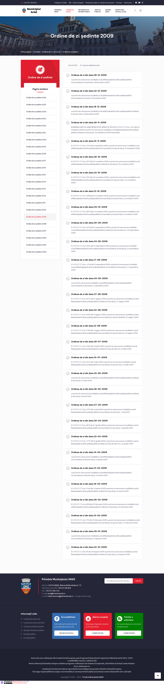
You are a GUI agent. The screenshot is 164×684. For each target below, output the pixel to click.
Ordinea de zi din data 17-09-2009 (89, 259)
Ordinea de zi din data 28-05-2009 (89, 389)
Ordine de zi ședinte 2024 (36, 112)
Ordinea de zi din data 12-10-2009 (88, 191)
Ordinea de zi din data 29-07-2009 (89, 341)
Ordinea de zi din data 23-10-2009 (89, 172)
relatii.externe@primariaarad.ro (60, 596)
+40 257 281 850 (30, 3)
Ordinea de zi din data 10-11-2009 (88, 141)
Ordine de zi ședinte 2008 (36, 224)
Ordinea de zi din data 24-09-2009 (89, 241)
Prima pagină (26, 52)
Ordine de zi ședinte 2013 (36, 189)
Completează (97, 633)
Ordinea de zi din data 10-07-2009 (89, 357)
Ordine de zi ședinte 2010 (36, 210)
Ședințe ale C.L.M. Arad (51, 52)
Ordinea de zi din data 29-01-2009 (89, 531)
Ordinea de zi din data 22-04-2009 (89, 436)
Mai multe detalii (66, 633)
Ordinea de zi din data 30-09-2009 (89, 222)
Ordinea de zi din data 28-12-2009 (89, 75)
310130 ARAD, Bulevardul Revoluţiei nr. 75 (64, 585)
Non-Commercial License (20, 683)
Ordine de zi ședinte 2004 (36, 252)
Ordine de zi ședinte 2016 (36, 168)
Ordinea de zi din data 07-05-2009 (89, 404)
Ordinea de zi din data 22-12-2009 (89, 91)
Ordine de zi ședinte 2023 (36, 119)
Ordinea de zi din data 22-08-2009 (89, 310)
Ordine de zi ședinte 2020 (36, 140)
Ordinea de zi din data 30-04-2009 (89, 420)
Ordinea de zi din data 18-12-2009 (88, 106)
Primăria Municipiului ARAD (93, 677)
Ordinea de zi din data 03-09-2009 (89, 278)
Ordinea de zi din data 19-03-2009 (89, 483)
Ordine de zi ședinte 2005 (36, 245)
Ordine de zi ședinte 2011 (36, 203)
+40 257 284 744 (52, 591)
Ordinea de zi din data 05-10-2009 (89, 207)
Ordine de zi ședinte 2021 (36, 133)
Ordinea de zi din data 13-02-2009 (89, 515)
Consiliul (36, 52)
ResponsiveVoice (17, 681)
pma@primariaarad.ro (56, 593)
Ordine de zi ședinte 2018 (36, 154)
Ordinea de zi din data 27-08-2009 (89, 294)
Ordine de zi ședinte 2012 (36, 196)
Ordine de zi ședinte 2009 (36, 217)
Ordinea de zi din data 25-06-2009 (89, 373)
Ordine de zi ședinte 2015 (36, 175)
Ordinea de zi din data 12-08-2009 (89, 325)
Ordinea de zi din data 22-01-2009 (89, 547)
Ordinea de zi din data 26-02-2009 (89, 499)
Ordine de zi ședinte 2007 (36, 231)
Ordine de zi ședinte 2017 (36, 161)
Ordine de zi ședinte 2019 (36, 147)
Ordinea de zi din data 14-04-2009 (89, 452)
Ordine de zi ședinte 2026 (36, 98)
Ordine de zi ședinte (70, 52)
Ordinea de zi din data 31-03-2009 (89, 468)
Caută (138, 581)
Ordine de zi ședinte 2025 (36, 105)
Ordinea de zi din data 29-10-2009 (89, 156)
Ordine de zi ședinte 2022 (36, 126)
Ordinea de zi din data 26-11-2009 (88, 122)
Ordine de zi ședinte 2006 (36, 238)
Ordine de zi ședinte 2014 (36, 182)
